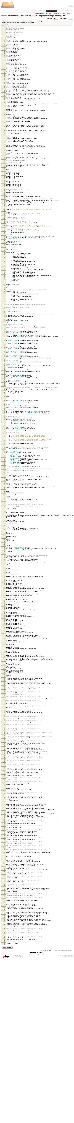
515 (4, 841)
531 (4, 865)
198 (4, 341)
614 (4, 995)
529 (4, 862)
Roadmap (42, 11)
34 (4, 80)
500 (4, 818)
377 (4, 624)
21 (4, 59)
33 (4, 79)
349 (4, 578)
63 (4, 128)
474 (4, 777)
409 (4, 675)
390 (4, 645)
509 (4, 832)
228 (4, 388)
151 (4, 266)
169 (4, 294)
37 (4, 85)
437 (4, 719)
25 (4, 66)
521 (4, 850)
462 (4, 758)
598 (4, 970)
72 (4, 142)
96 (4, 180)
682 (4, 1102)
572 (4, 929)
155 (4, 272)
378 (4, 626)
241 (4, 409)
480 (4, 787)
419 (4, 691)
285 (4, 477)
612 (4, 991)
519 (4, 847)
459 (4, 754)
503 (4, 822)
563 (4, 915)
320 (4, 532)
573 (4, 930)
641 (4, 1037)
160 (4, 280)
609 (4, 987)
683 (4, 1103)
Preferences (69, 9)
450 (4, 740)
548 (4, 892)
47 (4, 102)
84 (4, 161)
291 (4, 486)
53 (4, 112)
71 (4, 140)
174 (4, 302)
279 (4, 468)
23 (4, 62)
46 (4, 100)
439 (4, 722)
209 (4, 359)
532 (4, 867)
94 (4, 176)
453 (4, 744)
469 (4, 769)
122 (4, 221)
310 (4, 517)
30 (4, 74)
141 (4, 250)
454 (4, 746)
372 (4, 616)
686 (4, 1108)
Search (69, 11)
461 (4, 756)
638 (4, 1032)
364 (4, 601)
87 (4, 165)
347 (4, 575)
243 (4, 411)
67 (4, 134)
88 (4, 167)
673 (4, 1088)
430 (4, 708)
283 (4, 474)
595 (4, 965)
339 (4, 562)
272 (4, 456)
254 (4, 428)
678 (4, 1095)
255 (4, 430)
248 (4, 419)
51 (4, 108)
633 (4, 1024)
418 (4, 689)
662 (4, 1070)
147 (4, 259)
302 (4, 504)
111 (4, 203)
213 (4, 365)
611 (4, 990)
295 (4, 493)
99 (4, 184)
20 (4, 57)
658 (4, 1064)
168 (4, 292)
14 (4, 47)
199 (4, 343)
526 (4, 858)
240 (4, 407)
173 (4, 301)
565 (4, 918)
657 (4, 1062)
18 (4, 54)
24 (4, 64)
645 (4, 1043)
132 (4, 236)
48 (4, 103)
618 (4, 1001)
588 (4, 954)
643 (4, 1040)
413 (4, 681)
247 (4, 418)
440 (4, 723)
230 (4, 391)
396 (4, 655)
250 (4, 422)
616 (4, 998)
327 (4, 544)
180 (4, 312)
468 (4, 768)
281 (4, 471)
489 (4, 801)
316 (4, 526)
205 (4, 352)
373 (4, 618)
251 (4, 424)
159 (4, 278)
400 (4, 661)
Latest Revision (49, 13)
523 (4, 853)
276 (4, 463)
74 (4, 145)
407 (4, 672)
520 (4, 849)
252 (4, 425)
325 (4, 540)
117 (4, 213)
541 (4, 881)
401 (4, 663)
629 (4, 1018)
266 (4, 447)
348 (4, 576)
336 (4, 557)
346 (4, 573)
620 (4, 1004)
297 (22, 21)
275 (4, 461)
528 (4, 861)
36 (4, 84)
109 (4, 200)
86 (4, 164)
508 (4, 830)
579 (4, 940)
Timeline (34, 11)
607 (4, 984)
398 (4, 658)
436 (4, 717)
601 (4, 975)
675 (4, 1091)
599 (4, 972)
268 (4, 450)
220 (4, 376)
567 (4, 921)
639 (4, 1034)
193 (4, 333)
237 (4, 402)
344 (4, 570)
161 (4, 281)
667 (4, 1078)
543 (4, 884)
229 (4, 390)
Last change (5, 21)
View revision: (50, 18)
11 (4, 43)
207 (4, 356)
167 (4, 291)
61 (4, 125)
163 (4, 285)
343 (4, 568)
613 (4, 993)
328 (4, 545)
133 (4, 238)
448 (4, 736)
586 (4, 951)
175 (4, 304)
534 (4, 870)
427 (4, 703)
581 (4, 943)
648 (4, 1048)
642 (4, 1038)
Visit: (32, 18)
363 (4, 599)
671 (4, 1085)
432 (4, 711)
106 (4, 196)
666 (4, 1076)
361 (4, 596)
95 (4, 178)
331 (4, 550)
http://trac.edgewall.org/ (68, 1120)
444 (4, 730)
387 (4, 640)
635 (4, 1027)
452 (4, 743)
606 (4, 982)
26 (4, 67)
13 (4, 46)
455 (4, 747)
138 (4, 246)
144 (4, 255)
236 (4, 401)
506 (4, 827)
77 (4, 150)
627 (4, 1015)
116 (4, 211)
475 (4, 779)
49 (4, 105)
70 (4, 139)
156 (4, 273)
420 (4, 693)
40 (4, 90)
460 (4, 755)
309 (4, 515)
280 (4, 469)
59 (4, 121)
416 (4, 686)
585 (4, 949)
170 (4, 296)
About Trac (63, 9)
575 (4, 933)
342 (4, 566)
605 (4, 981)
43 (4, 95)
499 (4, 817)
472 (4, 774)
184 (4, 319)
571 (4, 928)
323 (4, 537)
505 (4, 826)
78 (4, 151)
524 (4, 855)
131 (4, 235)
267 (4, 449)
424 (4, 699)
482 (4, 790)
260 (4, 437)
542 (4, 883)
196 (4, 338)
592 (4, 961)
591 (4, 959)
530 (4, 864)
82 (4, 157)
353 (4, 584)
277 (4, 465)
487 (4, 798)
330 (4, 548)
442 (4, 726)
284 (4, 475)
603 (4, 978)
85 (4, 162)
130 (4, 233)
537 (4, 875)
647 (4, 1047)
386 (4, 639)
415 (4, 684)
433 (4, 712)
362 (4, 598)
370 (4, 613)
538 (4, 876)
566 (4, 920)
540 (4, 879)
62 (4, 126)
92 (4, 173)
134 (4, 240)
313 (4, 521)
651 (4, 1052)
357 (4, 590)
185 (4, 320)
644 (4, 1042)
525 (4, 856)
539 (4, 878)
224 (4, 382)
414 (4, 683)
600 (4, 973)
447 (4, 735)
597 (4, 968)
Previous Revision (40, 13)
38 (4, 87)
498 (4, 815)
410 (4, 676)
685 (4, 1106)
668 (4, 1080)
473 (4, 776)
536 (4, 873)
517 (4, 844)
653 (4, 1056)
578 (4, 938)
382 (4, 632)
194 (4, 335)
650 (4, 1051)
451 (4, 741)
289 (4, 483)
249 (4, 421)
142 (4, 252)
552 (4, 898)
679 (4, 1097)
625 (4, 1012)
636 (4, 1029)
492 (4, 806)
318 (4, 529)
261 (4, 439)
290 (4, 485)
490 (4, 803)
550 (4, 895)
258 (4, 435)
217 (4, 371)
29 (4, 72)
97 (4, 181)
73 (4, 143)
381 (4, 631)
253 (4, 427)
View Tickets (61, 11)
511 (4, 835)
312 (4, 520)
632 (4, 1023)
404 (4, 667)
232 (4, 395)
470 (4, 771)
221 (4, 377)
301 (4, 502)
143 (4, 253)
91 (4, 172)
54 (4, 113)
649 (4, 1050)
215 (4, 368)
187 (4, 324)
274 (4, 460)
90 (4, 170)
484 (4, 793)
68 (4, 135)
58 (4, 120)
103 (4, 191)
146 (4, 258)
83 (4, 159)
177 (4, 307)
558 (4, 907)
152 (4, 267)
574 (4, 932)
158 (4, 277)
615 (4, 996)
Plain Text (32, 1117)
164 (4, 286)
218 (4, 373)
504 (4, 824)
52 (4, 110)
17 (4, 52)
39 (4, 89)
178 (4, 309)
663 (4, 1071)
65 (4, 131)
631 (4, 1022)
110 (4, 202)
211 (4, 362)
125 (4, 226)
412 (4, 680)
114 (4, 208)
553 (4, 900)
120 (4, 218)
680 (4, 1098)
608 (4, 986)
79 (4, 153)
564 (4, 916)
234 (4, 398)
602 (4, 976)
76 (4, 148)
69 (4, 137)
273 (4, 458)
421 (4, 694)
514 (4, 840)
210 (4, 360)
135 (4, 241)
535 (4, 871)
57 (4, 118)
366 (4, 607)
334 (4, 554)
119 (4, 216)
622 (4, 1007)
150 (4, 264)
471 (4, 772)
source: (4, 16)
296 (4, 494)
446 (4, 733)
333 (4, 553)
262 (4, 441)
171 (4, 297)
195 (4, 336)
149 (4, 262)
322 (4, 536)
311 (4, 518)
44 (4, 97)
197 (4, 339)
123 (4, 222)
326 (4, 542)
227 (4, 386)
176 (4, 306)
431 (4, 709)
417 (4, 688)
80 (4, 154)
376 (4, 623)
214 (4, 367)
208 (4, 357)
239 (4, 405)
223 (4, 380)
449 (4, 738)
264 (4, 444)
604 (4, 979)
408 (4, 674)
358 (4, 592)
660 (4, 1067)
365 (4, 602)
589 (4, 956)
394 (4, 651)
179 (4, 311)
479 (4, 785)
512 (4, 836)
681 (4, 1100)
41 (4, 92)
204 (4, 351)
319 (4, 531)
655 (4, 1059)
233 (4, 396)
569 (4, 924)
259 (4, 436)
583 (4, 946)
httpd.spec (54, 16)
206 (4, 354)
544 (4, 886)
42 (4, 93)
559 (4, 909)
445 (4, 731)
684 (4, 1104)
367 (4, 609)
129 (4, 231)
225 (4, 383)
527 (4, 859)
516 (4, 843)
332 (4, 551)
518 (4, 845)
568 (4, 923)
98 (4, 183)
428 (4, 705)
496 (4, 812)
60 (4, 123)
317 (4, 528)
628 (4, 1017)
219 (4, 374)
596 (4, 967)
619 (4, 1002)
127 (4, 229)
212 (4, 363)
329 (4, 547)
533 (4, 868)
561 (4, 912)
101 (4, 188)
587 (4, 953)
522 (4, 852)
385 (4, 637)
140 (4, 249)
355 (4, 587)
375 (4, 621)
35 (4, 82)
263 (4, 442)
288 (4, 482)
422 (4, 696)
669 (4, 1081)
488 (4, 800)
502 (4, 821)
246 (4, 416)
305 (4, 508)
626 (4, 1013)
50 (4, 107)
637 (4, 1031)
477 (4, 782)
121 (4, 219)
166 (4, 289)
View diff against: (66, 18)
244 (4, 413)
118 (4, 215)
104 (4, 192)
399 (4, 660)
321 (4, 534)
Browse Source (51, 11)
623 (4, 1008)
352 (4, 582)
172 (4, 299)
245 (4, 415)
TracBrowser (48, 1113)
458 (4, 752)
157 (4, 275)
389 (4, 644)
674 (4, 1089)
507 (4, 829)
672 (4, 1086)
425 (4, 700)
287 (4, 480)
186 (4, 322)
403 (4, 666)
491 (4, 804)
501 (4, 819)
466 (4, 764)
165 (4, 288)
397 (4, 656)
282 (4, 472)
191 (4, 330)
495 (4, 810)
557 (4, 906)
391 (4, 647)
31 (4, 75)
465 (4, 763)
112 (4, 205)
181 (4, 314)
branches (12, 16)
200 (4, 344)
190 (4, 329)
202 (4, 348)
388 (4, 642)
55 (4, 115)
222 (4, 379)
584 (4, 948)
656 (4, 1060)
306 (4, 510)
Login (52, 9)
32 (4, 77)
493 (4, 807)
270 (4, 453)
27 (4, 69)
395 (4, 653)
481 (4, 789)
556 (4, 904)
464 (4, 761)
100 (4, 186)
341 (4, 565)
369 (4, 611)
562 (4, 914)
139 (4, 247)
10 (4, 41)
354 (4, 585)
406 (4, 671)
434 (4, 714)
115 (4, 210)
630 (4, 1020)
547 (4, 890)
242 (4, 410)
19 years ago (39, 21)
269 (4, 452)
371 (4, 615)
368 (4, 610)
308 (4, 513)
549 (4, 893)
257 (4, 433)
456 (4, 749)
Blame (63, 13)
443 (4, 728)
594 (4, 964)
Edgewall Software (19, 1120)
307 (4, 512)
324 (4, 539)
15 (4, 49)
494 (4, 809)
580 (4, 941)
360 (4, 595)
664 (4, 1073)
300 (4, 501)
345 (4, 571)
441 (4, 725)
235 (4, 399)
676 (4, 1092)
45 (4, 98)
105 (4, 194)
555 (4, 902)
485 (4, 795)
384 (4, 636)
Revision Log (69, 13)
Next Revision (57, 13)
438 (4, 720)
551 (4, 896)
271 (4, 455)
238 (4, 404)
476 (4, 780)
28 (4, 70)
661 (4, 1068)
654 (4, 1057)
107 (4, 197)
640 (4, 1035)
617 (4, 999)
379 (4, 627)
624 (4, 1010)
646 (4, 1045)
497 (4, 813)
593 (4, 962)
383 (4, 634)
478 (4, 784)
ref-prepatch (43, 16)
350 (4, 579)
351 (4, 581)
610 (4, 989)
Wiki (27, 11)
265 (4, 445)
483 (4, 792)
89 (4, 168)
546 (4, 889)
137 (4, 244)
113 (4, 207)
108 (4, 198)
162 (4, 283)
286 (4, 479)
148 (4, 261)
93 (4, 175)
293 (4, 489)
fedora (34, 16)
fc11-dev (20, 16)
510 (4, 833)
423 (4, 697)
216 (4, 369)
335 (4, 556)
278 (4, 466)
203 (4, 349)
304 (4, 507)
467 (4, 766)
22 (4, 61)
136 (4, 243)
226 (4, 385)
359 (4, 593)
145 (4, 257)
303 (4, 505)
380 (4, 629)
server (28, 16)
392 (4, 648)
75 (4, 147)
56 (4, 116)
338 (4, 561)
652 (4, 1054)
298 (4, 498)
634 (4, 1026)
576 (4, 935)
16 (4, 51)
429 (4, 706)
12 (4, 44)
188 (4, 325)
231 (4, 393)
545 (4, 887)
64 (4, 129)
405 (4, 669)
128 (4, 230)
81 (4, 156)
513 (4, 838)
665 (4, 1075)
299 (4, 499)
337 (4, 559)
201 (4, 346)
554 (4, 901)
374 (4, 619)
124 (4, 224)
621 (4, 1005)
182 (4, 315)
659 (4, 1065)
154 (4, 271)
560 (4, 911)
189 (4, 327)
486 (4, 796)
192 (4, 332)
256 (4, 432)
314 (4, 523)
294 (4, 491)
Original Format (40, 1117)
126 (4, 227)
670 (4, 1083)
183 (4, 317)
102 (4, 189)
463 (4, 760)
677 (4, 1094)
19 (4, 56)
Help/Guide (57, 9)
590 (4, 958)
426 (4, 702)
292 (4, 488)
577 (4, 937)
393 (4, 650)
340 (4, 564)
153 (4, 269)
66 (4, 132)
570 (4, 926)
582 (4, 944)
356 (4, 589)
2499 (63, 16)
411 (4, 678)
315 (4, 524)
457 (4, 751)
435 (4, 716)
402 (4, 664)
